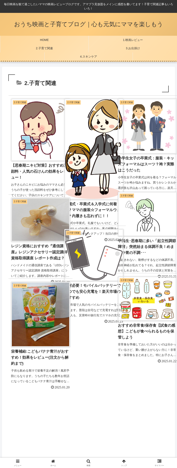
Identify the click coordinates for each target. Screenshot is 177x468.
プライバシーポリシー (22, 429)
